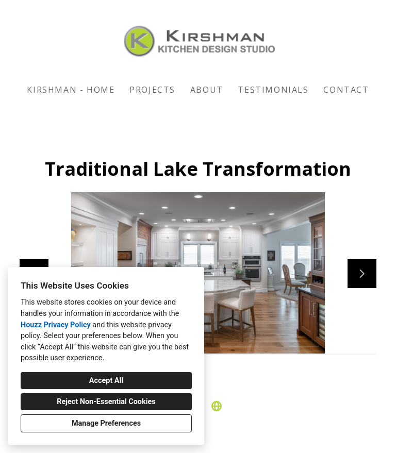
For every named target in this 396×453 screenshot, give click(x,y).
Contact (346, 89)
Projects (152, 89)
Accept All (106, 380)
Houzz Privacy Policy (56, 325)
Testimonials (273, 89)
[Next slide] (362, 273)
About (206, 89)
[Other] (216, 406)
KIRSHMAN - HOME (70, 89)
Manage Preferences (106, 423)
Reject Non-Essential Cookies (106, 401)
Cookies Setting (221, 437)
